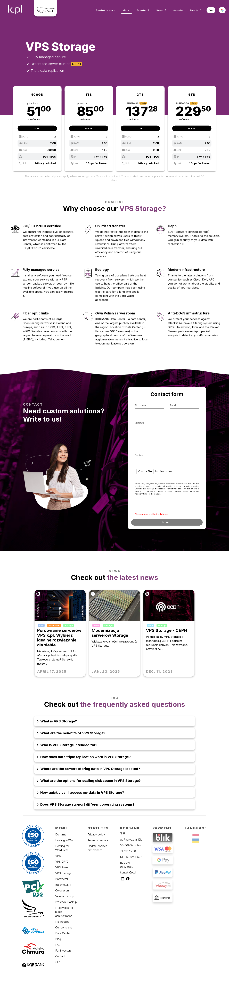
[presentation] (158, 504)
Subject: (139, 422)
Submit (167, 522)
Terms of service (98, 840)
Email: (173, 405)
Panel (211, 10)
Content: (139, 455)
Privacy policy (96, 834)
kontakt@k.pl (128, 872)
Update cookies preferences (97, 848)
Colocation (178, 10)
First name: (141, 405)
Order (37, 128)
